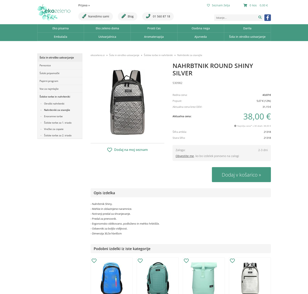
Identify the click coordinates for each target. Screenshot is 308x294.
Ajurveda (200, 37)
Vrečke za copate (54, 129)
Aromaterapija (154, 37)
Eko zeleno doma (107, 28)
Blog (128, 16)
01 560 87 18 (158, 16)
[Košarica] (256, 5)
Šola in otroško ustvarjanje (247, 37)
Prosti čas (154, 28)
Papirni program (49, 81)
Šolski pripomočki (49, 73)
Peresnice (45, 65)
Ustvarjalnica (107, 37)
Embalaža (60, 37)
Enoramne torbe (53, 116)
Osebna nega (201, 28)
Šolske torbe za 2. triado (58, 135)
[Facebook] (267, 17)
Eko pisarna (60, 28)
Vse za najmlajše (49, 89)
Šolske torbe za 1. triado (58, 122)
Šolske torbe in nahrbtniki (55, 96)
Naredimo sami (95, 16)
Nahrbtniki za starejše (57, 110)
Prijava (84, 5)
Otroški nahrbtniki (54, 103)
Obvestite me (185, 156)
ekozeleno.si (98, 55)
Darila (247, 28)
